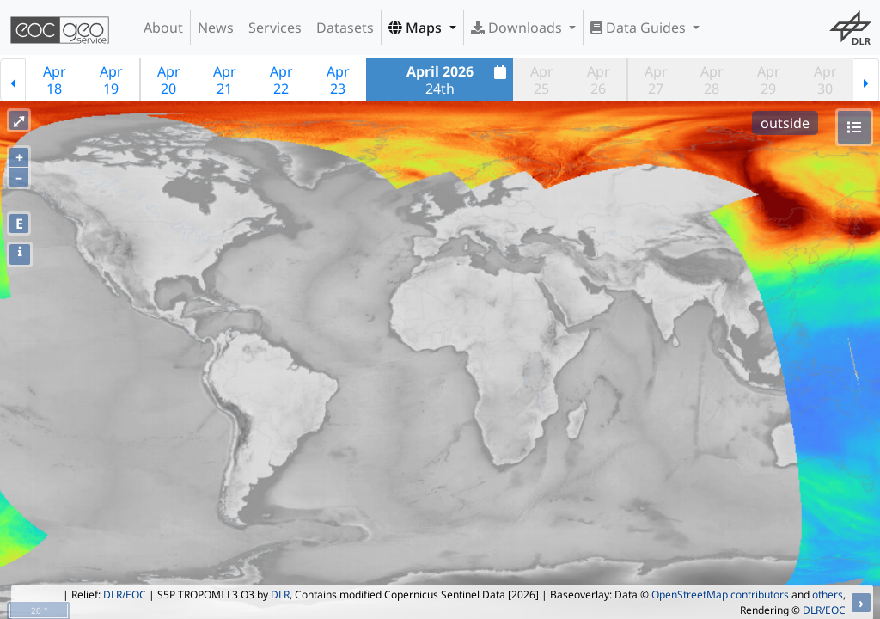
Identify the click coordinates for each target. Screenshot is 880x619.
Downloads (518, 27)
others (827, 594)
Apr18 (54, 80)
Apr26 (598, 80)
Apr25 (541, 80)
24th (458, 80)
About (163, 27)
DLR (280, 594)
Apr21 (224, 80)
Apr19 (111, 80)
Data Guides (639, 27)
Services (275, 27)
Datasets (345, 27)
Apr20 (168, 80)
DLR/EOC (124, 594)
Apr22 (281, 80)
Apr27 (656, 80)
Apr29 (768, 80)
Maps (416, 27)
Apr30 (825, 80)
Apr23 (338, 80)
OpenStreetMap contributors (720, 594)
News (216, 27)
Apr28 (712, 80)
